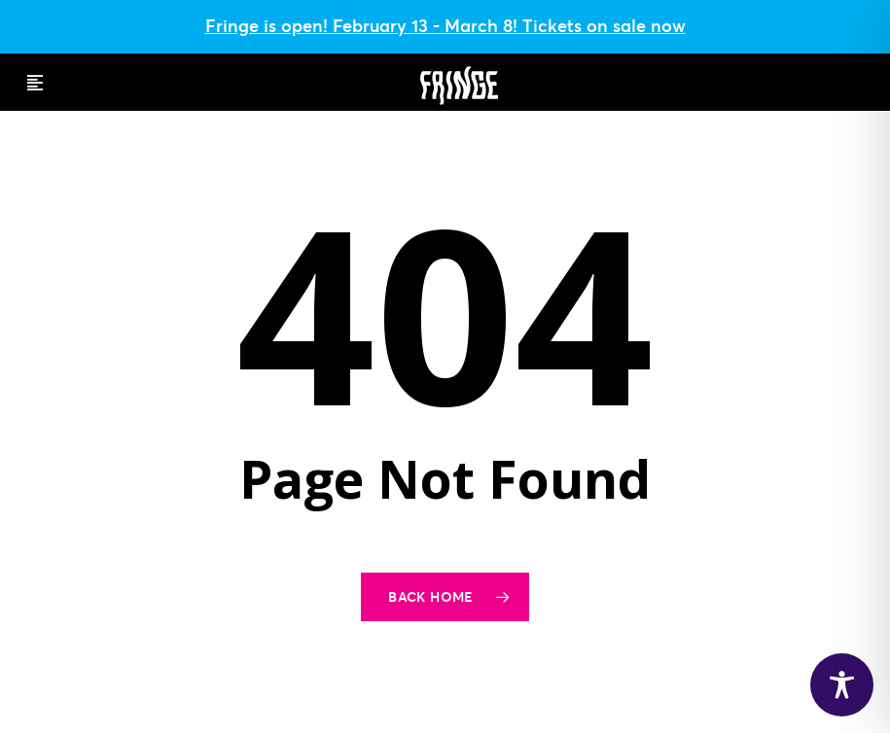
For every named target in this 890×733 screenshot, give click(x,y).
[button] (35, 82)
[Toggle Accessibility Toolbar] (841, 684)
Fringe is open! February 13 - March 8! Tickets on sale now (445, 26)
